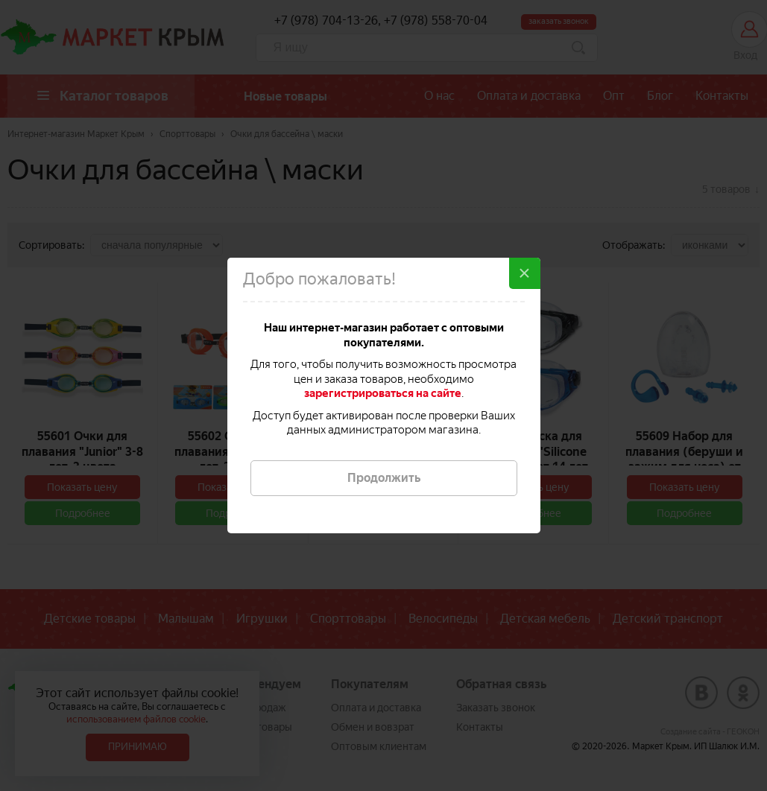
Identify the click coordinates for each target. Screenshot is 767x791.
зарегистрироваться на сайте (382, 393)
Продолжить (383, 478)
